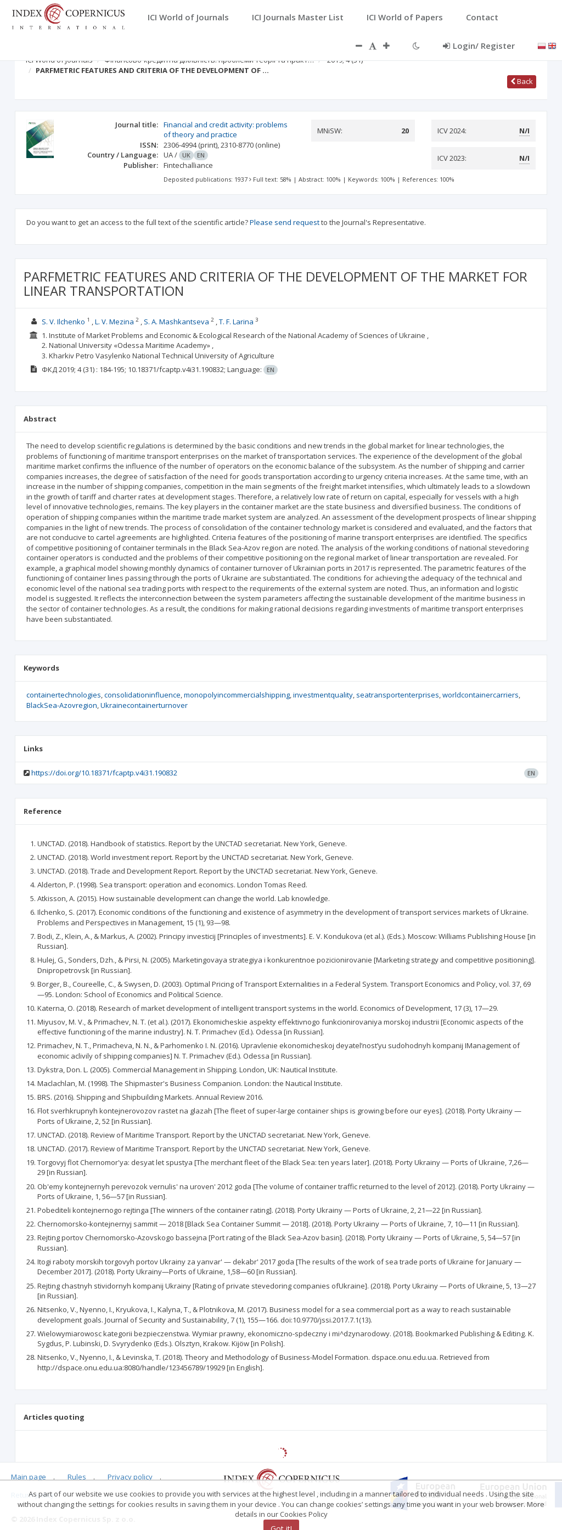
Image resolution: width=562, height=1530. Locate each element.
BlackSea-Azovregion (61, 705)
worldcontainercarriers (480, 695)
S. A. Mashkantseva (176, 322)
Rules (77, 1477)
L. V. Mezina (114, 322)
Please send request (284, 222)
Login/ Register (479, 45)
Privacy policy (130, 1477)
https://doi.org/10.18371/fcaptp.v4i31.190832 (104, 773)
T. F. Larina (236, 322)
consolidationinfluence (142, 695)
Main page (28, 1477)
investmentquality (323, 695)
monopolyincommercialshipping (237, 695)
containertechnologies (63, 695)
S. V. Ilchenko (63, 322)
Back (521, 81)
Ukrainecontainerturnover (144, 705)
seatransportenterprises (397, 695)
